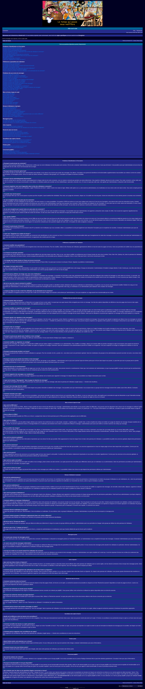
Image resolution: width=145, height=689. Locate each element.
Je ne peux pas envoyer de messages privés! (14, 120)
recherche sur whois (102, 672)
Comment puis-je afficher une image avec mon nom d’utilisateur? (19, 68)
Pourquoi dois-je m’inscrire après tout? (12, 49)
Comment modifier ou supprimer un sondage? (14, 80)
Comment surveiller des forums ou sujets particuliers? (16, 141)
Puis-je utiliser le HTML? (9, 94)
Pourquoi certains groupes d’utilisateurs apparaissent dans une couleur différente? (23, 114)
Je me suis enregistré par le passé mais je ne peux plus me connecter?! (20, 55)
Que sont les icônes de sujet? (10, 103)
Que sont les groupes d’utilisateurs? (12, 110)
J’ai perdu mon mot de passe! (10, 53)
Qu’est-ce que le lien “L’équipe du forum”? (13, 116)
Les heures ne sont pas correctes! (11, 64)
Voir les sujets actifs (22, 38)
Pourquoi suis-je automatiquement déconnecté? (14, 50)
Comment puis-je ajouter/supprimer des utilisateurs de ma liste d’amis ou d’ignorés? (23, 127)
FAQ (134, 30)
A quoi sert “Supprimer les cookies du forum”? (14, 59)
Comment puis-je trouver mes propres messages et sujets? (17, 136)
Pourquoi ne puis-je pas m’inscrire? (11, 58)
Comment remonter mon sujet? (10, 90)
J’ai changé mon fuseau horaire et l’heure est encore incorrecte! (18, 65)
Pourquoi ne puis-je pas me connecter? (12, 47)
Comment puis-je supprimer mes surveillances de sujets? (17, 142)
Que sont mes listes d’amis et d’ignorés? (13, 126)
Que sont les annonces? (9, 100)
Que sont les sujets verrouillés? (10, 102)
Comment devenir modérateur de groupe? (13, 112)
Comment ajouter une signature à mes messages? (15, 77)
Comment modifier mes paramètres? (12, 63)
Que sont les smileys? (8, 96)
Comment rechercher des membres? (12, 135)
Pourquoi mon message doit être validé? (13, 88)
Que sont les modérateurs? (9, 108)
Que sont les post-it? (8, 101)
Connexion (5, 30)
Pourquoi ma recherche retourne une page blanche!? (16, 133)
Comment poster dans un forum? (11, 74)
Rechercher (139, 30)
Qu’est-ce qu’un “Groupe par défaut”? (12, 115)
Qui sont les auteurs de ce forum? (11, 151)
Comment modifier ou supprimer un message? (14, 75)
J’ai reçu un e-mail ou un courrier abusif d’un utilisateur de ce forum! (19, 122)
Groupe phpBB (56, 658)
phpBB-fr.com (76, 688)
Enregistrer (82, 35)
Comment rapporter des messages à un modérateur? (16, 86)
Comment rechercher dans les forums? (12, 131)
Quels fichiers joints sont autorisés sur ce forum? (15, 146)
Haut (4, 168)
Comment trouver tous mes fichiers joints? (13, 147)
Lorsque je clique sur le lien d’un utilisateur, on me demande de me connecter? (24, 70)
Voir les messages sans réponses (9, 38)
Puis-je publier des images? (9, 97)
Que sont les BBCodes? (9, 93)
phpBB (66, 687)
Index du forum (7, 40)
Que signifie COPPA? (8, 57)
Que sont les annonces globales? (11, 98)
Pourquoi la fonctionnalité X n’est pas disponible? (15, 152)
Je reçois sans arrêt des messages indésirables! (15, 121)
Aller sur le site (72, 28)
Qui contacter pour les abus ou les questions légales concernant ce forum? (21, 153)
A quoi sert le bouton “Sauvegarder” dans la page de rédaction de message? (21, 87)
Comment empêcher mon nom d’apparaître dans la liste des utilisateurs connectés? (23, 51)
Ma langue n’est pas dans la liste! (11, 67)
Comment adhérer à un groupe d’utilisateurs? (14, 111)
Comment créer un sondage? (10, 78)
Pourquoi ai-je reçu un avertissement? (12, 84)
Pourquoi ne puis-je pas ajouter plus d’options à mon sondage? (18, 79)
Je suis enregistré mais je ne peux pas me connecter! (16, 54)
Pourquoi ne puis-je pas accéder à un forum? (14, 82)
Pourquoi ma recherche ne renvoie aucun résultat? (15, 132)
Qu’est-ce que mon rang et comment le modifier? (15, 69)
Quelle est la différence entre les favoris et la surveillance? (17, 140)
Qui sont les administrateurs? (10, 107)
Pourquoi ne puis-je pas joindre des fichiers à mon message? (18, 83)
